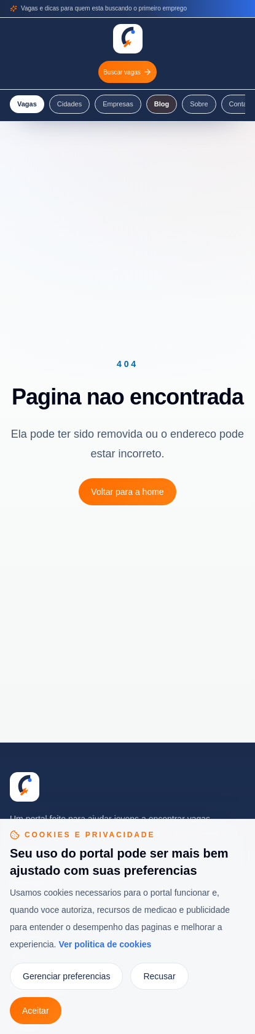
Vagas (27, 104)
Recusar (159, 976)
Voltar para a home (127, 492)
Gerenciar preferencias (66, 976)
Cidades (69, 104)
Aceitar (35, 1011)
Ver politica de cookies (104, 944)
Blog (161, 104)
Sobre (199, 104)
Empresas (118, 104)
